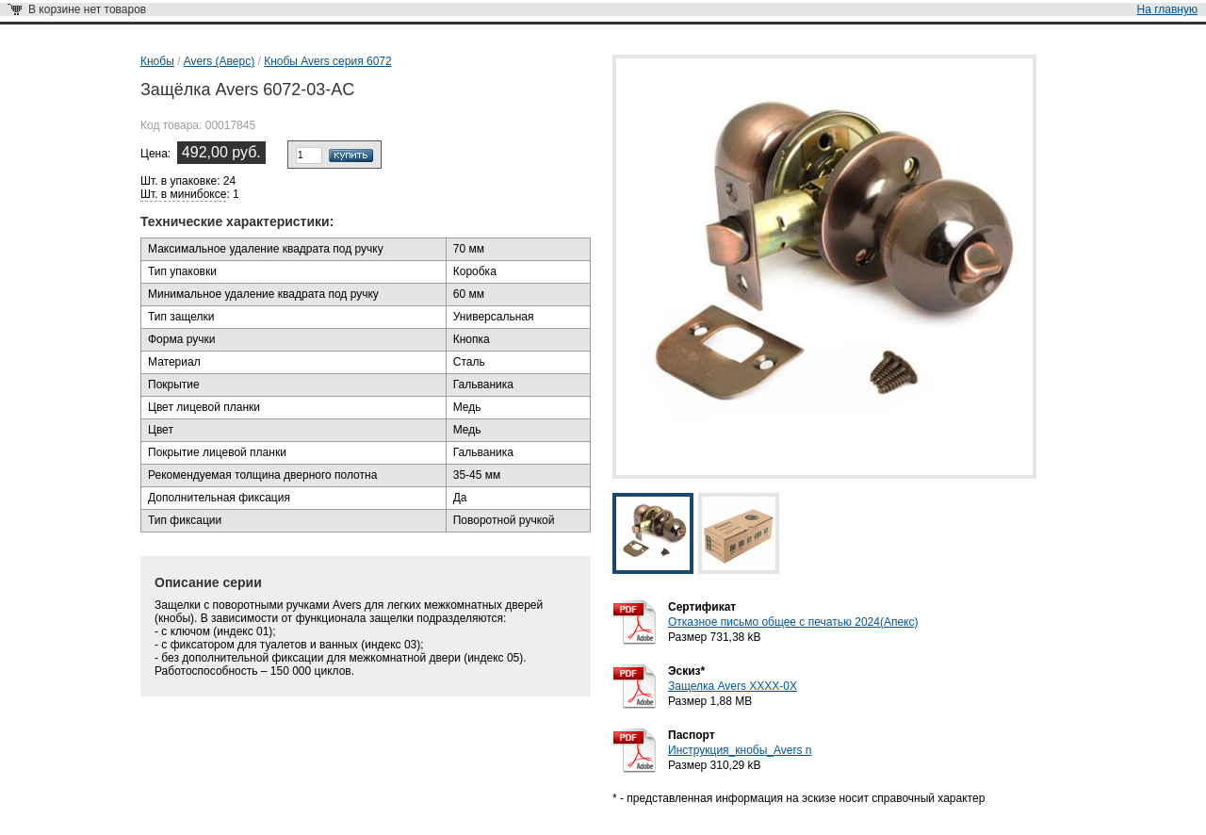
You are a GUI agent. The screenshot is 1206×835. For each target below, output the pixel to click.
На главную (1167, 9)
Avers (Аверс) (219, 61)
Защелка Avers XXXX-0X (732, 686)
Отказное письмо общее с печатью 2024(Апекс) (793, 622)
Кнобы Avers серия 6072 (328, 61)
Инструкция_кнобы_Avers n (739, 750)
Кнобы (157, 61)
